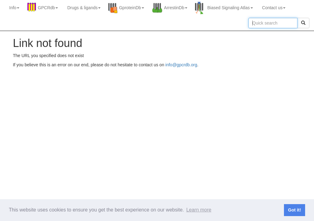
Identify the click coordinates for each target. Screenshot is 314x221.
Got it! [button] (294, 209)
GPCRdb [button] (48, 7)
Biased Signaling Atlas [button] (230, 7)
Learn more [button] (198, 209)
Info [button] (14, 7)
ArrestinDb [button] (175, 7)
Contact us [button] (274, 7)
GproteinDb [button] (131, 7)
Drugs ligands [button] (84, 7)
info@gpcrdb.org (181, 64)
